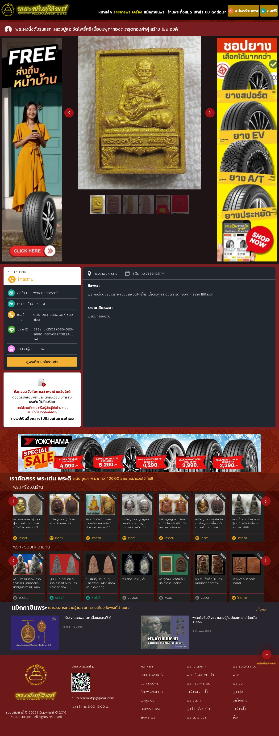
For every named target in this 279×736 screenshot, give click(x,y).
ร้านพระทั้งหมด (180, 12)
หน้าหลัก (105, 12)
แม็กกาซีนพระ (155, 12)
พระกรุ (237, 674)
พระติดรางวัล (197, 717)
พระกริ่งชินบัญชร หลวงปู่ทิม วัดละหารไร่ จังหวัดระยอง (224, 620)
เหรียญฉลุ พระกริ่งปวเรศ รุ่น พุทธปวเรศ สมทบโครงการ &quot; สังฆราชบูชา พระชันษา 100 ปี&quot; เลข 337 (102, 527)
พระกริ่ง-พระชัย (198, 683)
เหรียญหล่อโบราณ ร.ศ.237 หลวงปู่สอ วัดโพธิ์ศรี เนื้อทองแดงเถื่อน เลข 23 (211, 525)
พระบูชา (238, 683)
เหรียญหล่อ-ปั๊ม (198, 691)
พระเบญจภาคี (197, 666)
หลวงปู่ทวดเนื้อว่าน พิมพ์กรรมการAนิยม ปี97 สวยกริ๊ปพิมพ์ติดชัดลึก (101, 585)
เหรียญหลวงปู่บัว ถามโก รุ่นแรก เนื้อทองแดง (248, 521)
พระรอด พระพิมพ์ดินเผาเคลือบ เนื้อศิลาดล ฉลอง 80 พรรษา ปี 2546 (66, 585)
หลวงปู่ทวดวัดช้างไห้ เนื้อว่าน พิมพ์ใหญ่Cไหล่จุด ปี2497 (248, 583)
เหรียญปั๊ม (240, 708)
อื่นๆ (236, 717)
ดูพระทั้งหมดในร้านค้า (42, 361)
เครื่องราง (240, 700)
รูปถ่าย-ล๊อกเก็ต (198, 708)
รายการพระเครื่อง (127, 12)
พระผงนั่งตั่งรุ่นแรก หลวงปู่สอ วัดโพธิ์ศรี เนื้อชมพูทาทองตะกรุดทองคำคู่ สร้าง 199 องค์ (138, 527)
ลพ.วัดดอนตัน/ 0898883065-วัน (209, 581)
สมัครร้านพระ (150, 708)
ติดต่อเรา (218, 12)
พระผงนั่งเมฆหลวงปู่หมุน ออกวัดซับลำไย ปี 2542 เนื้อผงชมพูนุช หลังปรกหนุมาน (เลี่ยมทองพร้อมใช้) (29, 527)
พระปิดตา (194, 700)
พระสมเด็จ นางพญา (27, 579)
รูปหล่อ (238, 691)
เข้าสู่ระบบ (202, 12)
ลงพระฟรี (148, 717)
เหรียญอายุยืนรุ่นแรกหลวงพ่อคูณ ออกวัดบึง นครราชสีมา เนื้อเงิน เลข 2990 (66, 525)
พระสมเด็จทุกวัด (245, 666)
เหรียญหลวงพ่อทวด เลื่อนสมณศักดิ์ (86, 618)
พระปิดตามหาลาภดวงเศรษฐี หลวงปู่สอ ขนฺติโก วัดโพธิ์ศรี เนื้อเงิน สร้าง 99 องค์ (175, 525)
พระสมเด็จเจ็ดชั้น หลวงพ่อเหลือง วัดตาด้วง (175, 581)
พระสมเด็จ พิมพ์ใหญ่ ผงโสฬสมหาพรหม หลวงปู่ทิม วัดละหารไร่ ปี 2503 (139, 583)
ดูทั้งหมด (261, 609)
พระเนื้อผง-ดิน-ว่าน (201, 674)
